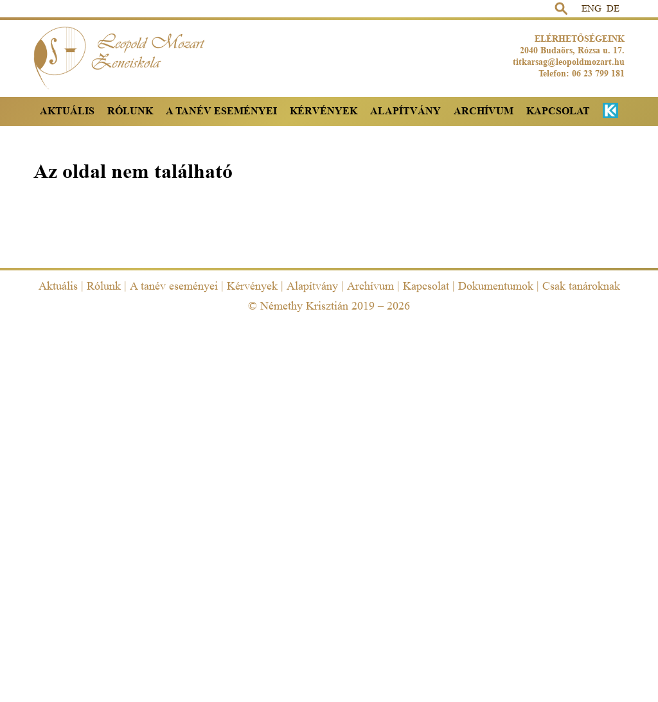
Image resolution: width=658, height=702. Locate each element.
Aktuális (67, 111)
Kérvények (323, 111)
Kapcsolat (558, 111)
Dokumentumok (495, 285)
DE (613, 8)
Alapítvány (405, 111)
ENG (591, 8)
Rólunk (130, 111)
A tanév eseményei (221, 111)
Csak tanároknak (581, 285)
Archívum (483, 111)
